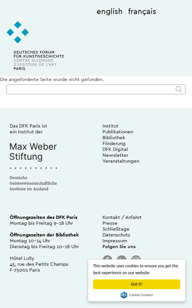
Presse (110, 223)
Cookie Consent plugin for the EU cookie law (136, 295)
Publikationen (118, 131)
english (110, 11)
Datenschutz (116, 235)
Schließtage (116, 229)
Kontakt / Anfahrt (122, 217)
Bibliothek (114, 137)
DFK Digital (115, 149)
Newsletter (115, 155)
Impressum (115, 240)
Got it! (136, 284)
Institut (110, 126)
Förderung (114, 143)
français (142, 11)
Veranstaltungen (121, 161)
